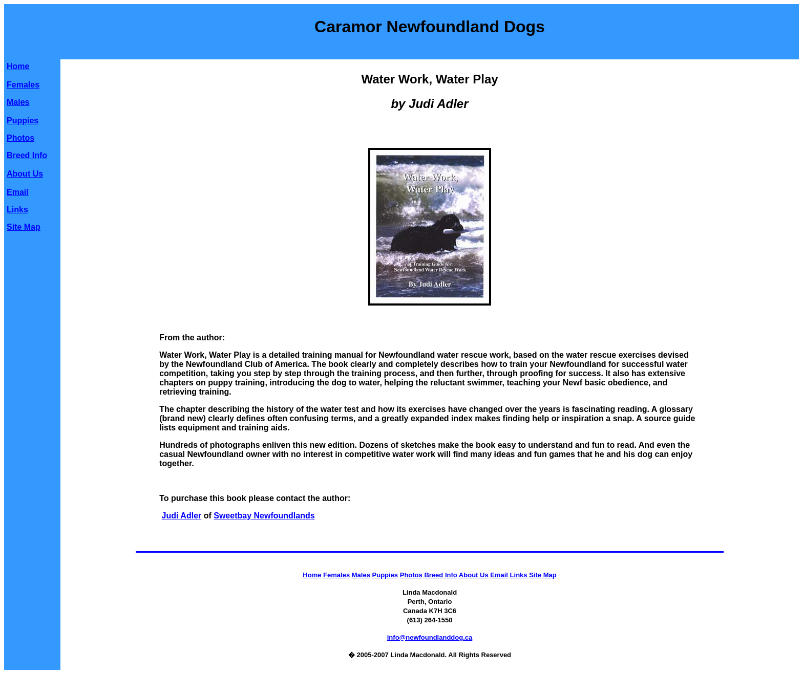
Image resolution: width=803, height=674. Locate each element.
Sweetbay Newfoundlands (264, 515)
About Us (25, 173)
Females (23, 84)
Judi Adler (182, 515)
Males (18, 102)
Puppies (22, 120)
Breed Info (27, 155)
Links (17, 209)
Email (18, 192)
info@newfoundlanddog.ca (430, 637)
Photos (20, 138)
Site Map (23, 227)
